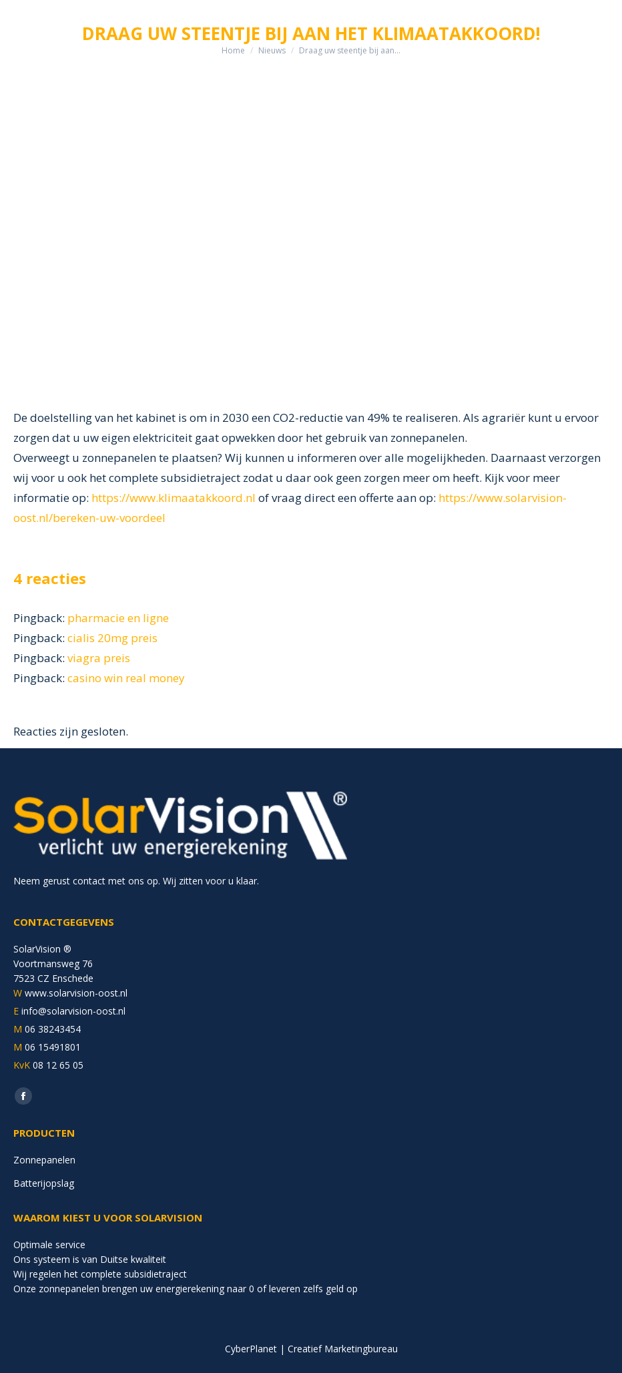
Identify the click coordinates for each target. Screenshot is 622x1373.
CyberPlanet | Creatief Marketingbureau (311, 1348)
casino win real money (126, 677)
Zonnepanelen (44, 1159)
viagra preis (98, 657)
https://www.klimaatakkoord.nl (173, 497)
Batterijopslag (43, 1183)
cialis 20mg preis (112, 637)
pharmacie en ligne (118, 617)
